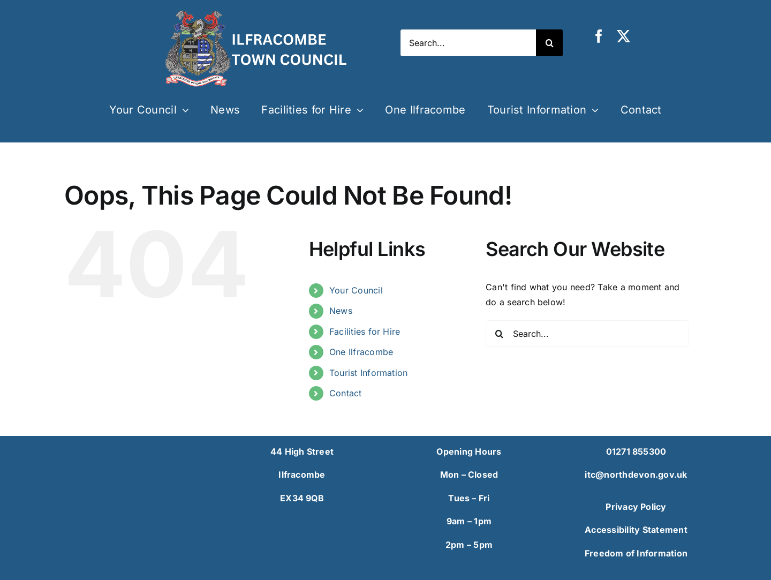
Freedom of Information (636, 553)
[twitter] (623, 36)
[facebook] (599, 36)
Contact (345, 393)
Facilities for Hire (364, 331)
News (340, 310)
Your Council (356, 290)
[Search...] (468, 42)
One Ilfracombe (361, 352)
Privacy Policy (636, 506)
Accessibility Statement (636, 529)
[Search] (549, 42)
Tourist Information (368, 372)
